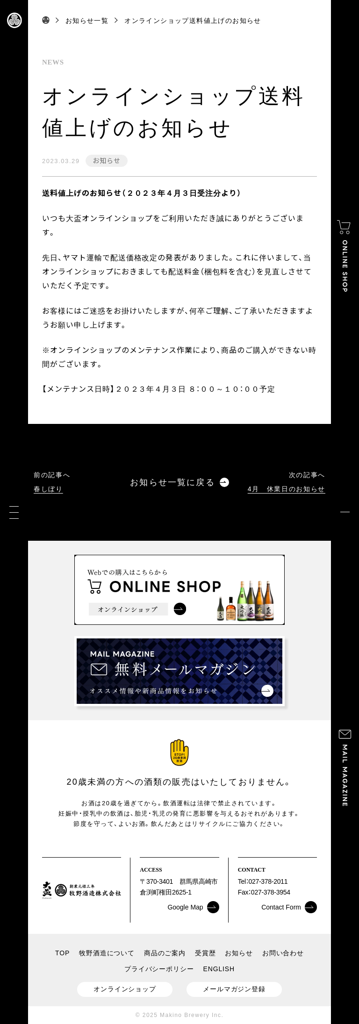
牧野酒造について (107, 953)
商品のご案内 (165, 953)
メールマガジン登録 (234, 989)
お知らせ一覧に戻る (179, 482)
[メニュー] (14, 512)
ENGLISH (219, 969)
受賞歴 (205, 953)
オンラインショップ (124, 989)
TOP (62, 953)
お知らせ (106, 160)
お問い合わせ (283, 953)
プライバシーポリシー (159, 969)
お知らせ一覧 (86, 20)
